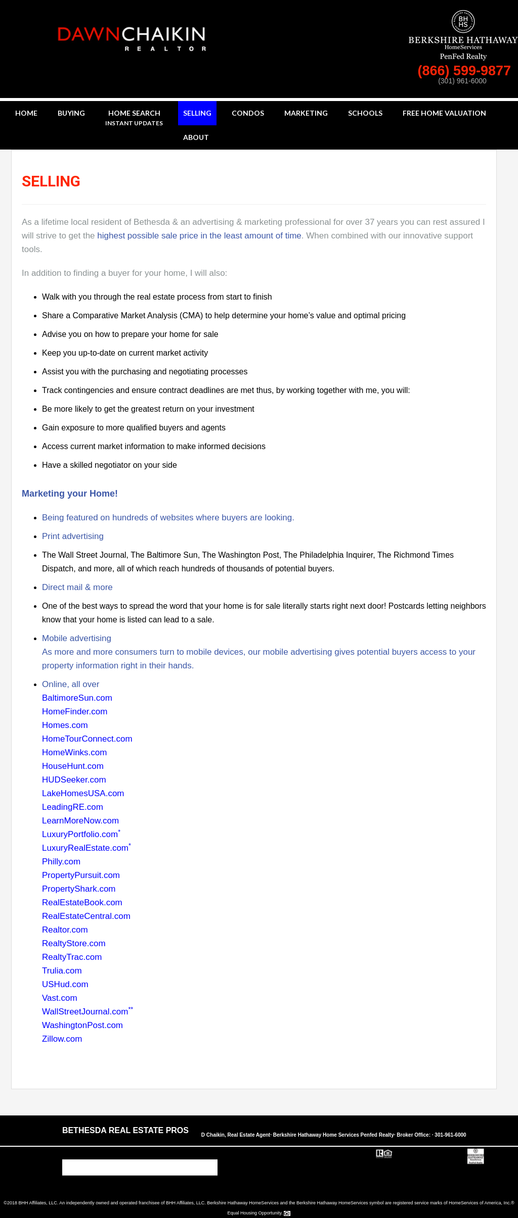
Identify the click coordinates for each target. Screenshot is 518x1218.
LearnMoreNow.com (80, 820)
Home (26, 113)
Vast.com (59, 998)
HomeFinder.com (74, 711)
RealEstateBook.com (82, 902)
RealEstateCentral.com (86, 916)
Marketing (306, 113)
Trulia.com (62, 971)
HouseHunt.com (73, 766)
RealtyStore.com (74, 943)
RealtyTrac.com (72, 957)
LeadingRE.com (72, 807)
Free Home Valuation (444, 113)
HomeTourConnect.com (87, 739)
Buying (71, 113)
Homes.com (65, 725)
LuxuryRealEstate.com (86, 848)
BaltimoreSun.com (77, 698)
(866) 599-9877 (465, 70)
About (196, 137)
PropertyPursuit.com (81, 875)
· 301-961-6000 (449, 1135)
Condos (248, 113)
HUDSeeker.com (74, 780)
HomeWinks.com (74, 752)
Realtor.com (65, 930)
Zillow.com (62, 1039)
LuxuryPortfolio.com (81, 834)
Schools (365, 113)
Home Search (134, 118)
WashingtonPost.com (82, 1025)
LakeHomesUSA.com (83, 793)
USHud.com (65, 984)
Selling (197, 113)
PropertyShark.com (79, 889)
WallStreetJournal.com (87, 1011)
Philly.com (61, 861)
